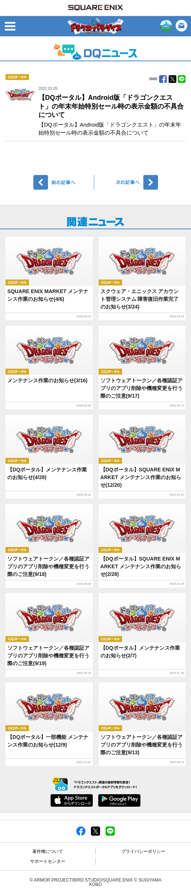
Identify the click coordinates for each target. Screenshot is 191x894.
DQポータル (17, 77)
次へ (127, 182)
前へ (64, 182)
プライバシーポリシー (143, 851)
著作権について (47, 851)
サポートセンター (47, 861)
